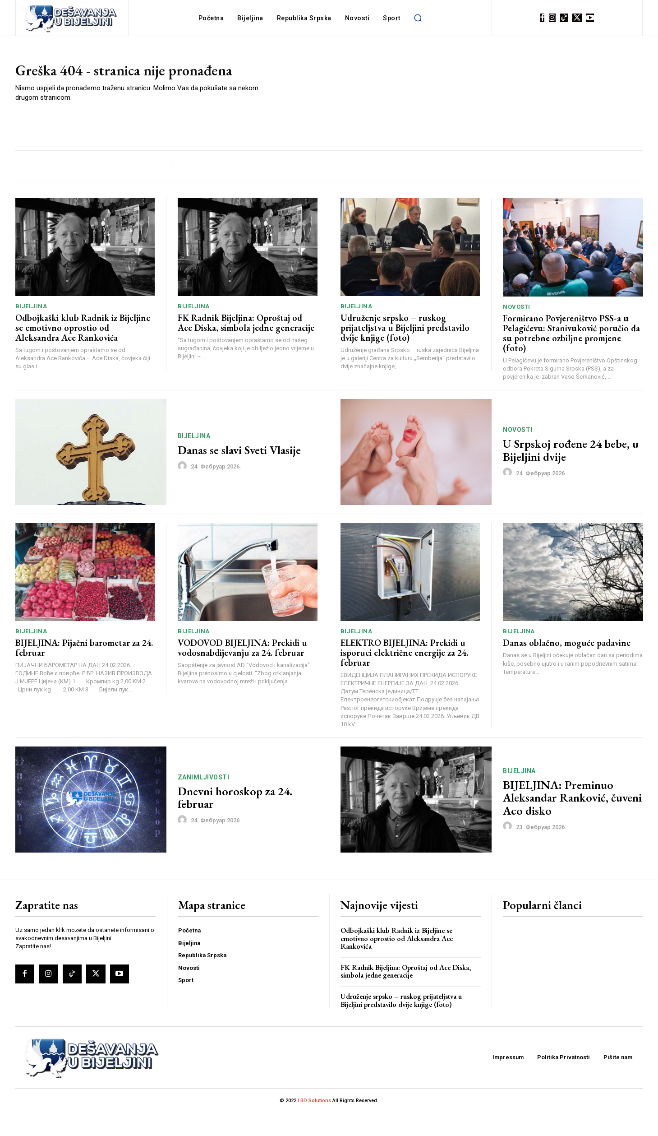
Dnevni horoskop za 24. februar (235, 821)
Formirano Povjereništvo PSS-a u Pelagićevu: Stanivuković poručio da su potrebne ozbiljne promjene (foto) (571, 356)
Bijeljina (31, 330)
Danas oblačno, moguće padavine (566, 666)
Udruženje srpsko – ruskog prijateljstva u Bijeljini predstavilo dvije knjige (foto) (405, 351)
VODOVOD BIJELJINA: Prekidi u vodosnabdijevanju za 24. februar (242, 671)
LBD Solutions (315, 1124)
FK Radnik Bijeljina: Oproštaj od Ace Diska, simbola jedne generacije (246, 346)
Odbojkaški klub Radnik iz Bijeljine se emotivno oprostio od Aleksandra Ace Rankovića (82, 351)
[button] (418, 18)
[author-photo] (183, 489)
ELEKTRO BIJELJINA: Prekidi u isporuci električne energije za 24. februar (404, 675)
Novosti (516, 330)
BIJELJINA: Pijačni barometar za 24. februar (84, 671)
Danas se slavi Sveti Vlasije (239, 473)
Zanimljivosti (204, 800)
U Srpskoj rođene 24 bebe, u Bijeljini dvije (571, 473)
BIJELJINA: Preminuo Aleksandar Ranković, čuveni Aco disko (572, 820)
